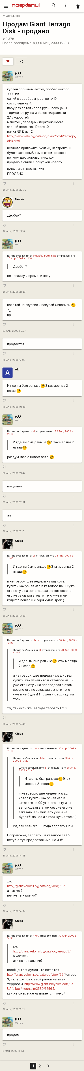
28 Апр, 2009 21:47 (13, 473)
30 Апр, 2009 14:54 (14, 911)
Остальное (11, 15)
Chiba (19, 540)
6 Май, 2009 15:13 (55, 43)
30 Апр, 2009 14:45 (14, 724)
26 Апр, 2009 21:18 (13, 231)
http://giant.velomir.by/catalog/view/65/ (36, 974)
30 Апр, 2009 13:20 (14, 615)
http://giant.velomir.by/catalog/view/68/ (36, 886)
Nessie (19, 199)
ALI (17, 369)
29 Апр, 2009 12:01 (13, 502)
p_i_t (36, 43)
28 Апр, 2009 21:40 (14, 407)
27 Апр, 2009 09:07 (14, 330)
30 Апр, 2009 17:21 (13, 1009)
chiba (36, 640)
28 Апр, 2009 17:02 (13, 360)
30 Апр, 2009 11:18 (13, 531)
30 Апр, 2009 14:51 (13, 855)
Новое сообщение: (17, 43)
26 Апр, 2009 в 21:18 (19, 258)
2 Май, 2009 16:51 (13, 1051)
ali (34, 431)
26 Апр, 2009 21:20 (14, 291)
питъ (36, 748)
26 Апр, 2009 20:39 (14, 189)
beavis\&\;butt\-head (44, 255)
